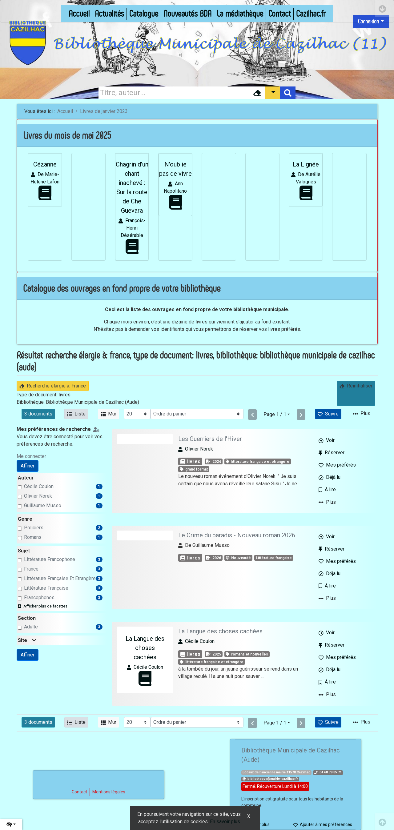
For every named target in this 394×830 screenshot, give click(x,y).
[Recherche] (173, 92)
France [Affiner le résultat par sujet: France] (31, 569)
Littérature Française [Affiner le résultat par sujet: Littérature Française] (46, 588)
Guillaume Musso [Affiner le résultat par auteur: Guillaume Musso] (42, 505)
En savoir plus (225, 821)
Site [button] (27, 640)
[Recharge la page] (137, 414)
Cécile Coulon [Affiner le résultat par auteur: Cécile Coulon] (39, 486)
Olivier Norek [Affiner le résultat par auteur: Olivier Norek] (38, 496)
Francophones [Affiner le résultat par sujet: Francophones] (39, 597)
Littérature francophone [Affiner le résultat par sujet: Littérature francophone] (49, 559)
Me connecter (31, 456)
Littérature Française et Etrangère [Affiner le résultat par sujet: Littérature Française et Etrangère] (60, 578)
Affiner (27, 466)
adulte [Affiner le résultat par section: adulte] (31, 627)
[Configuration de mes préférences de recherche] (97, 429)
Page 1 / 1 (274, 414)
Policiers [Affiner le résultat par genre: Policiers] (33, 528)
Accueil (65, 111)
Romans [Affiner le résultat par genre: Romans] (33, 537)
